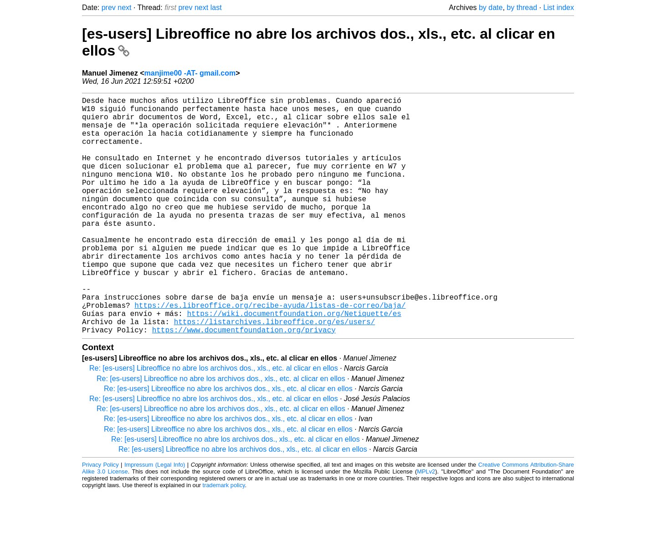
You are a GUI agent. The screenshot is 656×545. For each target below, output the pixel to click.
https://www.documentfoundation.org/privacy (244, 382)
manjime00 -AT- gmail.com (190, 73)
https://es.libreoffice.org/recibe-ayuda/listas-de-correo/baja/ (269, 352)
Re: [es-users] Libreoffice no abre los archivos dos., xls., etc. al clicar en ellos (213, 421)
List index (558, 7)
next (124, 7)
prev (109, 7)
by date (490, 7)
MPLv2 (426, 524)
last (216, 7)
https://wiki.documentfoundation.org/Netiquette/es (294, 362)
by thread (522, 7)
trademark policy (224, 538)
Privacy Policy (100, 517)
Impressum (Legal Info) (154, 517)
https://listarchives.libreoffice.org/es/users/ (274, 372)
